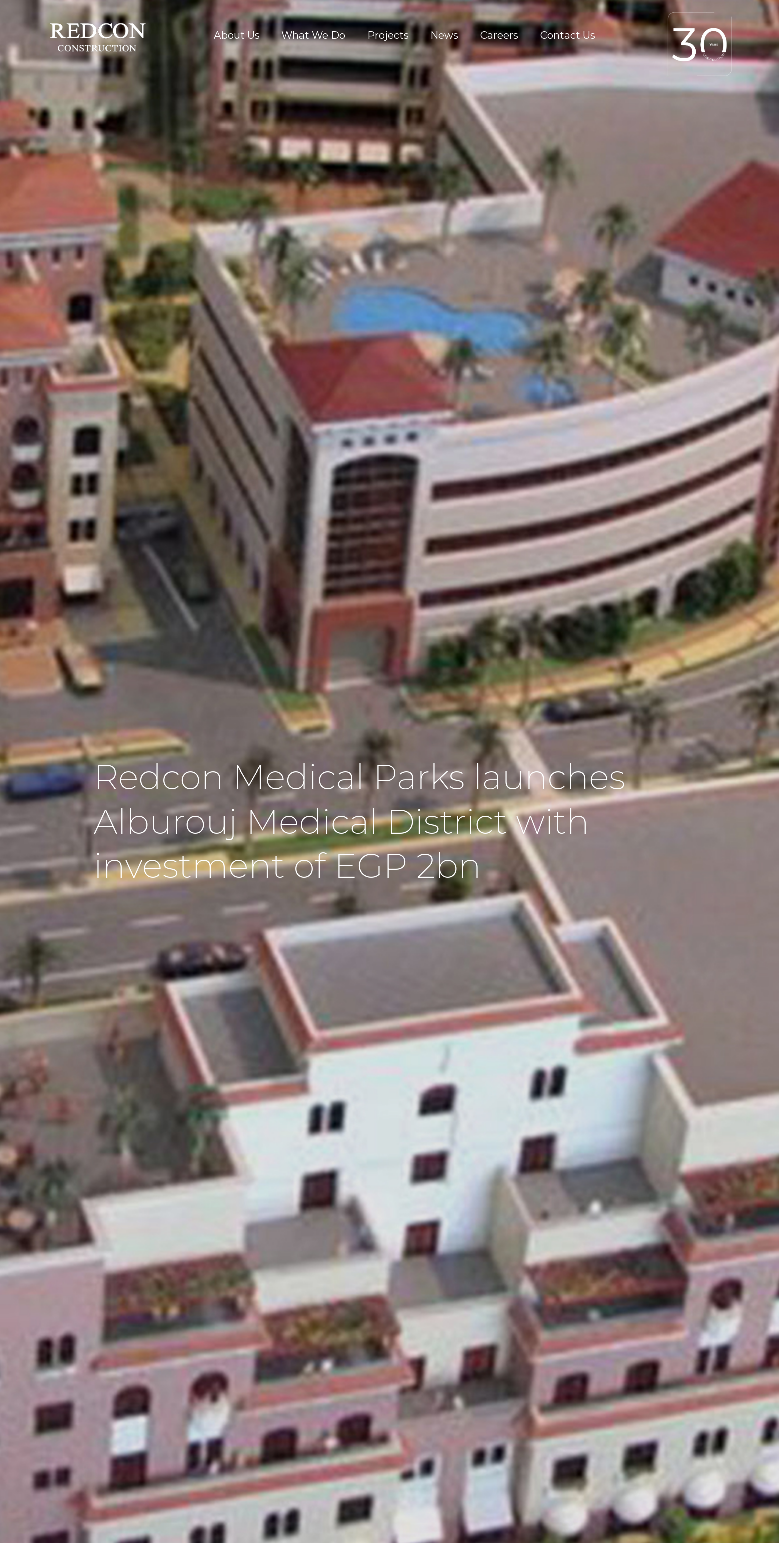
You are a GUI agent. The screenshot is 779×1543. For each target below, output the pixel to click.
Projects (388, 35)
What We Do (313, 35)
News (444, 35)
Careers (499, 35)
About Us (237, 35)
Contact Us (567, 35)
